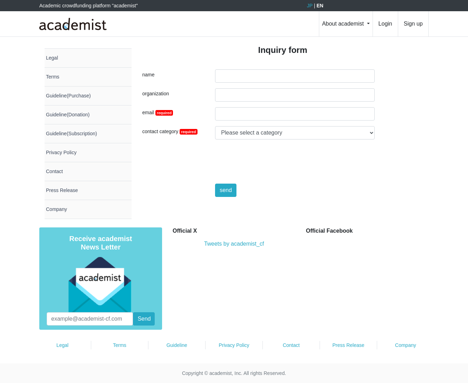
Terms (119, 345)
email (157, 113)
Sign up (413, 24)
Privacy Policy (234, 345)
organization (155, 93)
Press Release (348, 345)
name (148, 74)
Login (385, 24)
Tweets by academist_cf (234, 244)
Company (405, 345)
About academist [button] (344, 24)
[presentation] (268, 158)
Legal (62, 345)
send (226, 190)
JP (310, 5)
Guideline (176, 345)
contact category (170, 132)
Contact (291, 345)
